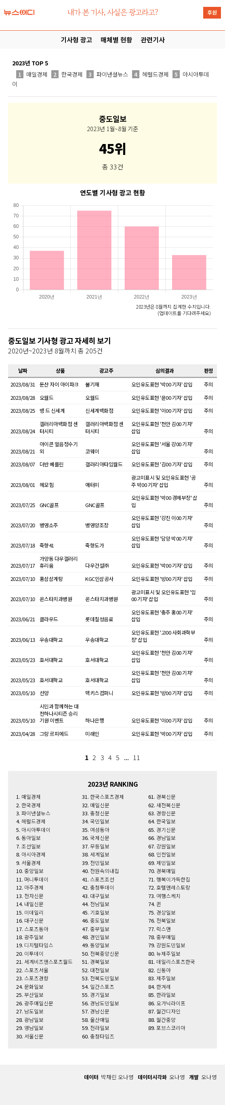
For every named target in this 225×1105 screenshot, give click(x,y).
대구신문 (34, 920)
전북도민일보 (104, 978)
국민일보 (99, 821)
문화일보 (34, 986)
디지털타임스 (38, 945)
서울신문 (34, 1036)
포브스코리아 (170, 1028)
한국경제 (66, 74)
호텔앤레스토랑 (173, 887)
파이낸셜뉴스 (107, 74)
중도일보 (99, 920)
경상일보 (166, 912)
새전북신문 (168, 805)
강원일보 (166, 846)
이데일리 (34, 912)
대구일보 (99, 896)
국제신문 (99, 838)
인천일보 (166, 854)
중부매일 (166, 937)
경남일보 (166, 838)
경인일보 (99, 937)
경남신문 (99, 1011)
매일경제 (31, 74)
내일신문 (34, 904)
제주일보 (166, 978)
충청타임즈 (102, 1036)
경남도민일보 (104, 1003)
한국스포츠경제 (107, 796)
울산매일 (99, 1020)
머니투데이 (36, 879)
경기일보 (99, 994)
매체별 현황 (116, 39)
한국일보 (166, 821)
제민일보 (166, 863)
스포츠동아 (36, 929)
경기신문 (166, 829)
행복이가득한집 (173, 879)
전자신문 (34, 896)
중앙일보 (34, 871)
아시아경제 (33, 854)
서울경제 (31, 863)
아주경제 (34, 887)
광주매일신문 (38, 1003)
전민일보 (99, 863)
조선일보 (31, 846)
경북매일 (166, 871)
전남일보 (99, 904)
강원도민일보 (170, 945)
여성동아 (99, 829)
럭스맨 (163, 929)
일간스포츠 (102, 986)
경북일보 (99, 961)
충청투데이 (102, 887)
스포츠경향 (36, 978)
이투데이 (34, 953)
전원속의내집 (104, 871)
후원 (212, 12)
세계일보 (99, 854)
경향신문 (166, 813)
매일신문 (99, 805)
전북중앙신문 (104, 953)
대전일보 (99, 970)
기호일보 (99, 912)
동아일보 (31, 838)
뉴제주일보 (168, 953)
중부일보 (99, 929)
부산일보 (34, 994)
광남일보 (34, 1020)
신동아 (163, 970)
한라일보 (166, 994)
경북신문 (166, 796)
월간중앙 (166, 1020)
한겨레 (163, 986)
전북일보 (166, 920)
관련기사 (153, 39)
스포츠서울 (36, 970)
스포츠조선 (102, 879)
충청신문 (99, 813)
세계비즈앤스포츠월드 (48, 961)
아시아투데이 (35, 829)
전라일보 (99, 1028)
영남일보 (34, 1028)
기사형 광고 (77, 39)
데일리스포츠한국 (175, 961)
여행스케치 (168, 896)
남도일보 (34, 1011)
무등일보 (99, 846)
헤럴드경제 (150, 74)
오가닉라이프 (170, 1003)
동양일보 (99, 945)
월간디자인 (168, 1011)
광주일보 (34, 937)
